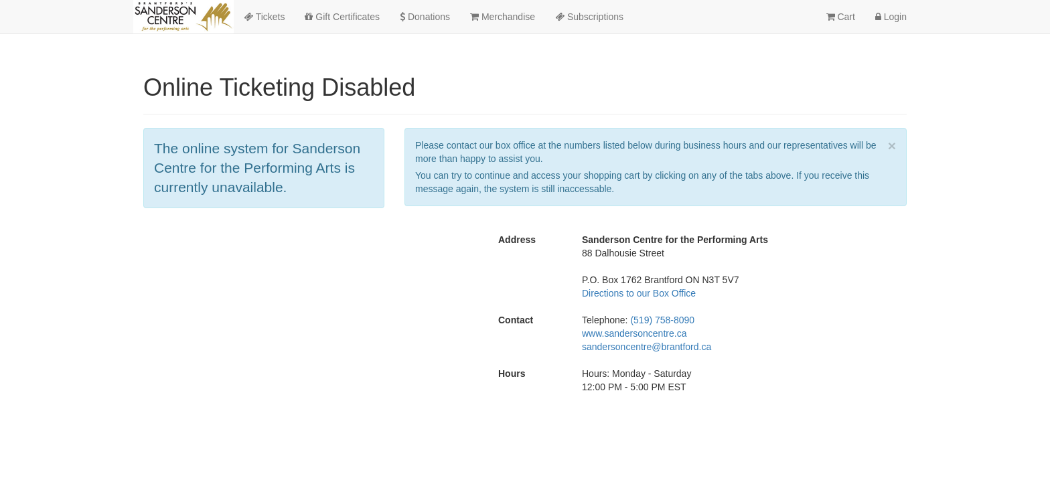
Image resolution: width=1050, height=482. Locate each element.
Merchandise (502, 16)
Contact (515, 320)
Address (517, 239)
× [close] (892, 146)
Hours (511, 373)
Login (891, 16)
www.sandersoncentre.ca (634, 333)
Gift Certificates (342, 16)
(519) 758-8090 (662, 320)
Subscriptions (589, 16)
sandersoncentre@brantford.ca (646, 346)
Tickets (264, 16)
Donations (425, 16)
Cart (840, 16)
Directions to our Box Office (639, 293)
